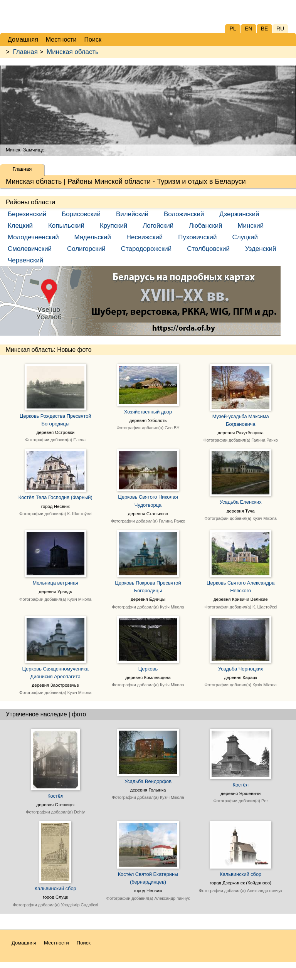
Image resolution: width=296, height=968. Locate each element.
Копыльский (66, 225)
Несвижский (144, 237)
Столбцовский (208, 248)
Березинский (27, 214)
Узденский (260, 248)
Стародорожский (146, 248)
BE (264, 28)
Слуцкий (244, 237)
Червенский (25, 260)
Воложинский (184, 214)
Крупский (113, 225)
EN (248, 28)
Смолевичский (30, 248)
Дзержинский (239, 214)
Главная (25, 51)
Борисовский (81, 214)
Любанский (205, 225)
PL (232, 28)
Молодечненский (33, 237)
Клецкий (20, 225)
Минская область (73, 51)
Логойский (158, 225)
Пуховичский (197, 237)
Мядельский (92, 237)
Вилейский (132, 214)
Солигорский (86, 248)
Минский (251, 225)
